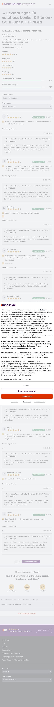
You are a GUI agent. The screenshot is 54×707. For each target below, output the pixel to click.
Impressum (14, 402)
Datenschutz (27, 402)
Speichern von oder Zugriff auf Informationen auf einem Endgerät (27, 341)
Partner (42, 310)
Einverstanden (27, 396)
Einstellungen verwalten (27, 391)
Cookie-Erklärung (39, 402)
